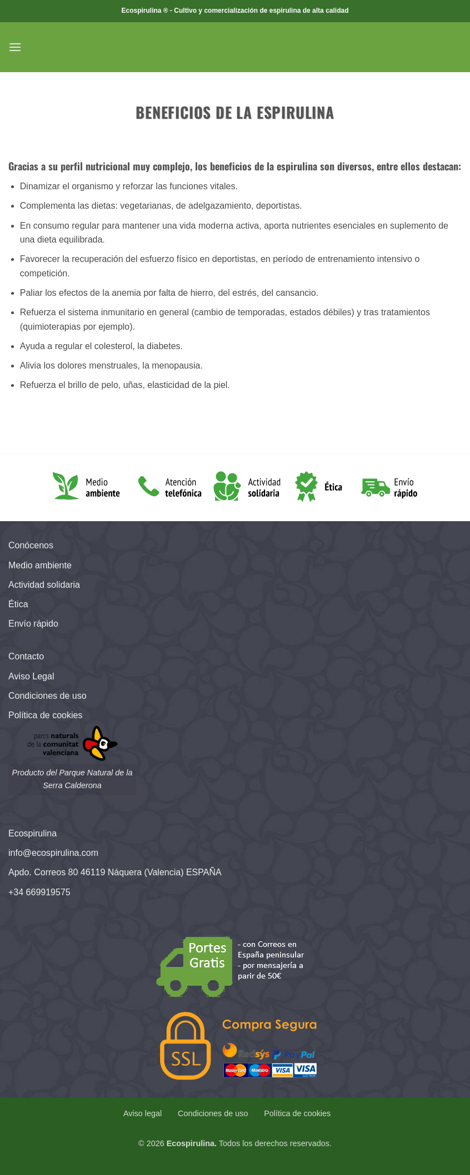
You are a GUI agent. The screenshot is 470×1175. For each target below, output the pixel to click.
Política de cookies (45, 715)
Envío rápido (33, 623)
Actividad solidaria (44, 584)
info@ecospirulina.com (53, 853)
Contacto (26, 656)
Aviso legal (142, 1113)
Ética (18, 604)
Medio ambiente (40, 565)
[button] (15, 46)
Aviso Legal (31, 676)
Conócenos (30, 545)
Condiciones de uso (47, 695)
